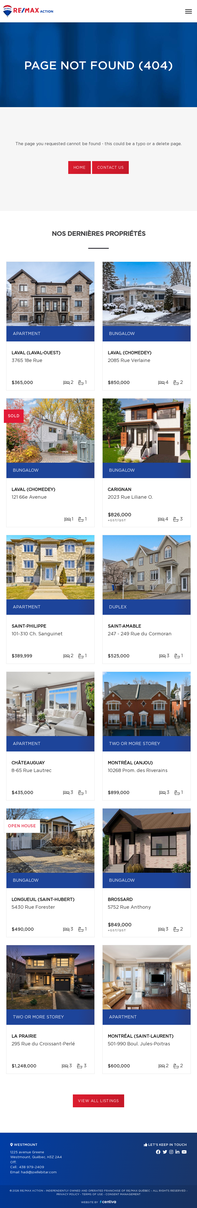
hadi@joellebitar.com (39, 1172)
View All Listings (98, 1101)
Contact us (110, 168)
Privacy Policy (67, 1194)
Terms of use (92, 1194)
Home (79, 168)
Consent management (123, 1194)
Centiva (108, 1201)
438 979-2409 (31, 1167)
